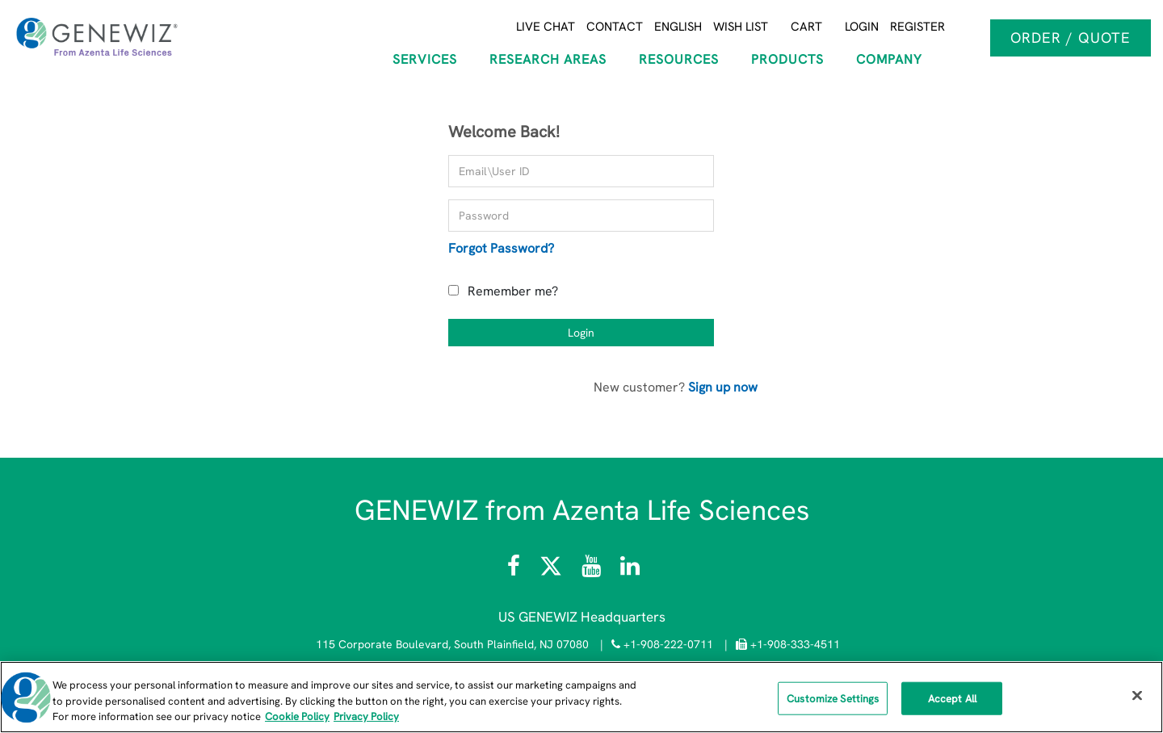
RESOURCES (679, 59)
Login (862, 27)
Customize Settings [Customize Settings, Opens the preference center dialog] (833, 698)
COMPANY (889, 59)
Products (787, 59)
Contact (614, 27)
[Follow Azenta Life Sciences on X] (552, 570)
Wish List (740, 27)
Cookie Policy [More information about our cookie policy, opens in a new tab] (297, 716)
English (678, 27)
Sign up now (723, 387)
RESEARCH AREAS (548, 59)
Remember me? (513, 291)
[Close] (1137, 695)
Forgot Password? (501, 248)
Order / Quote (1070, 37)
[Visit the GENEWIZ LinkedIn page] (630, 570)
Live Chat (545, 27)
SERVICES (425, 59)
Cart (806, 27)
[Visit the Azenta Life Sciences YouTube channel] (591, 570)
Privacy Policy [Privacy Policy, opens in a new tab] (366, 716)
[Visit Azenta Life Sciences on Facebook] (515, 570)
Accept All (952, 698)
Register (917, 27)
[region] (581, 697)
